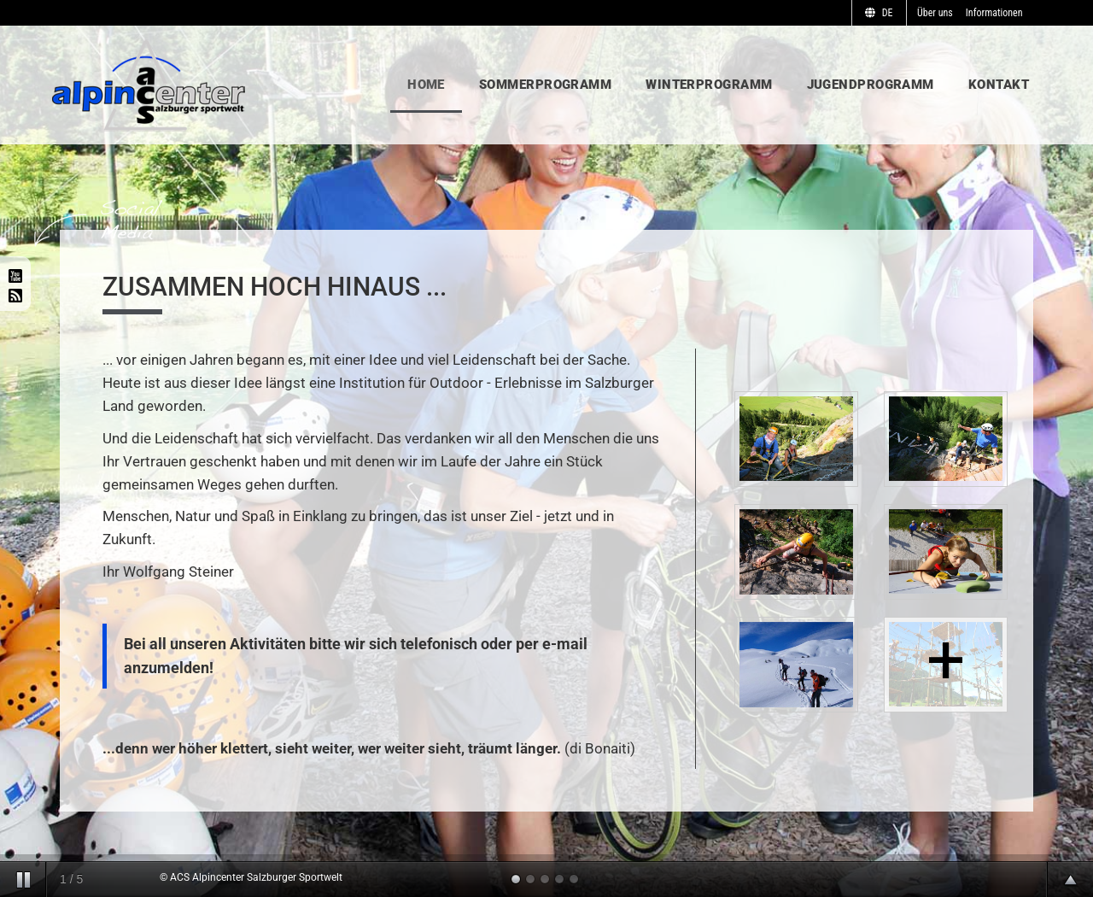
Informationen (994, 13)
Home (426, 84)
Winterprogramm (709, 84)
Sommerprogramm (545, 84)
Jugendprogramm (870, 84)
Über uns (935, 13)
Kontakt (998, 84)
